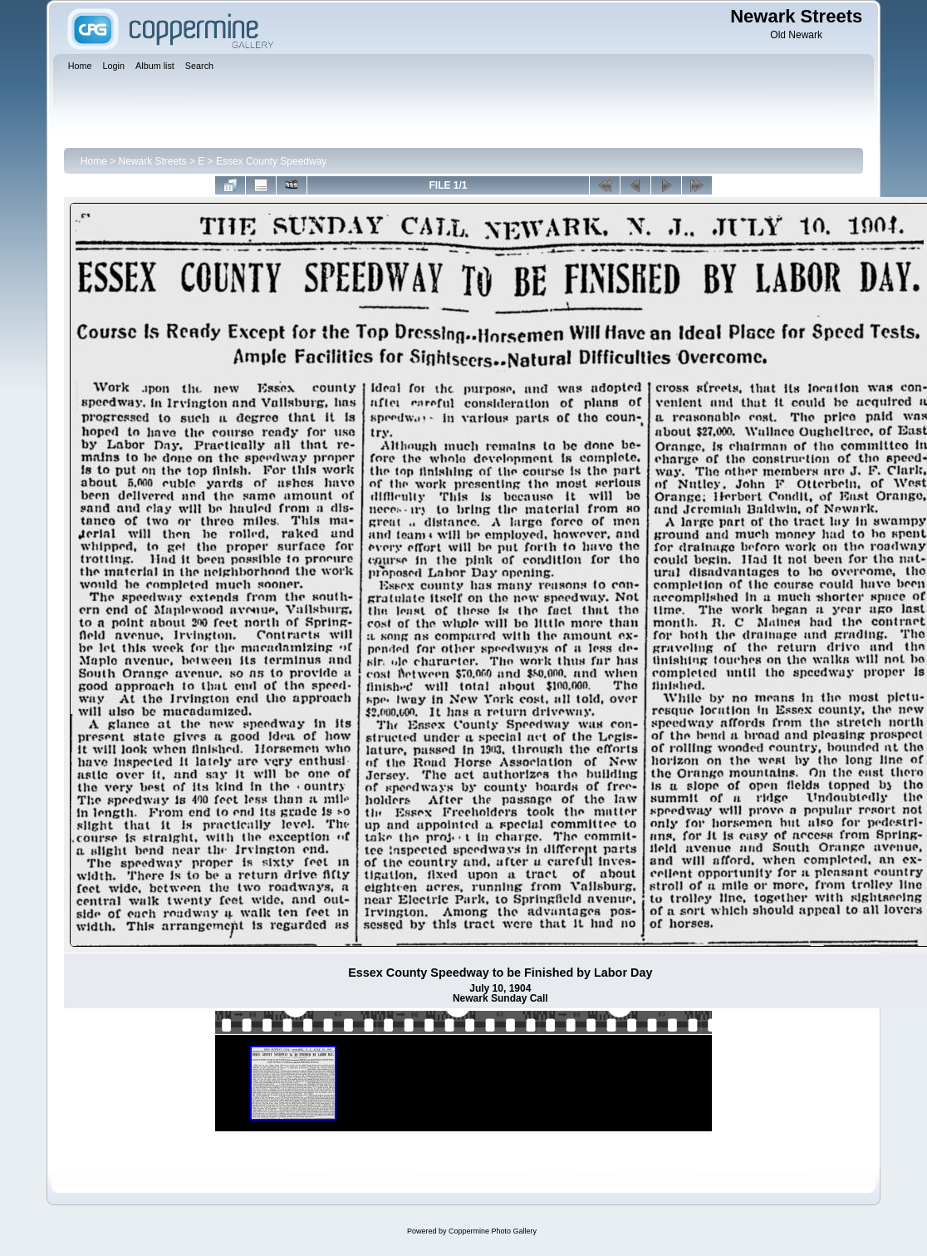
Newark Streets (153, 161)
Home (94, 161)
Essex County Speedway (271, 161)
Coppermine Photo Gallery (493, 1231)
